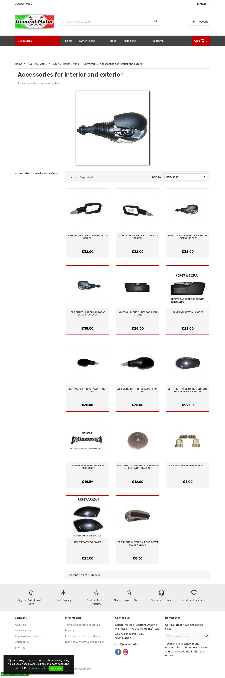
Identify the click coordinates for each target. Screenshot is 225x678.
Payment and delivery (28, 636)
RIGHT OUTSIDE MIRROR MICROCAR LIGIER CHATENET (188, 236)
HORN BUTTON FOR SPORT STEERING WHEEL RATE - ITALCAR (138, 466)
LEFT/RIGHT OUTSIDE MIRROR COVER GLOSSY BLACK (137, 543)
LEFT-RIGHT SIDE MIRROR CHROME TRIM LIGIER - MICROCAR (187, 390)
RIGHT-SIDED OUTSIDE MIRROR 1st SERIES (87, 236)
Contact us (22, 641)
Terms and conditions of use (82, 624)
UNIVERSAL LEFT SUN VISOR (188, 312)
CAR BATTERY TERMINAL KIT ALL (187, 465)
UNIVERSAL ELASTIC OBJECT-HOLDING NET (87, 466)
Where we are (23, 630)
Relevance (186, 176)
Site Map (20, 647)
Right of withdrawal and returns (84, 641)
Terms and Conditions (130, 46)
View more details (38, 668)
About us (112, 46)
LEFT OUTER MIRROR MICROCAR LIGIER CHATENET (87, 313)
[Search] (112, 21)
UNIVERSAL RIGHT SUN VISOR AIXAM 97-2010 (137, 313)
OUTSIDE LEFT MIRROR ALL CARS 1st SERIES (137, 236)
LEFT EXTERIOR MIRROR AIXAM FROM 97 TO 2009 (138, 390)
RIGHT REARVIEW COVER (87, 542)
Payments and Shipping (86, 46)
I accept (56, 668)
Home (68, 40)
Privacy (69, 630)
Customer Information (159, 46)
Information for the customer (83, 636)
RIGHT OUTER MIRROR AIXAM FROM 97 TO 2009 (87, 390)
